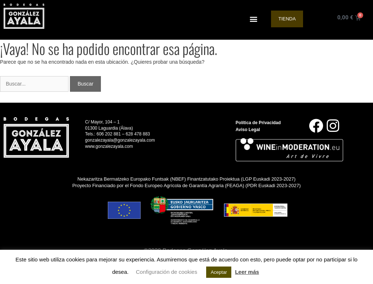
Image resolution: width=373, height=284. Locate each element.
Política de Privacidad (258, 122)
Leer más (247, 272)
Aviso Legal (248, 129)
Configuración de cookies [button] (166, 272)
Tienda (287, 18)
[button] (254, 19)
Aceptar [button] (219, 272)
